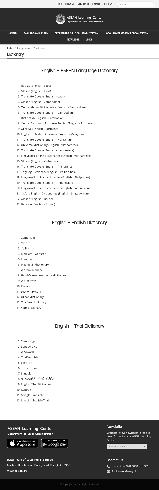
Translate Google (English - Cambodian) (47, 112)
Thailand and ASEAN (36, 33)
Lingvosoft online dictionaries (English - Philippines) (55, 177)
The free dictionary (33, 302)
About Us (69, 4)
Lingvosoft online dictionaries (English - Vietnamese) (56, 156)
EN (111, 4)
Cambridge (28, 237)
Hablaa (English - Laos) (36, 85)
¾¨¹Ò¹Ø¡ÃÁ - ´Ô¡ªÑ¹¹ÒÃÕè (37, 379)
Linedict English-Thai (35, 400)
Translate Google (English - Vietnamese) (47, 150)
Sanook (26, 373)
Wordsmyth (29, 281)
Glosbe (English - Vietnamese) (40, 161)
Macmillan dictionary (35, 264)
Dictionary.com (31, 291)
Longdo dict (29, 346)
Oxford (25, 243)
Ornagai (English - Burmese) (39, 129)
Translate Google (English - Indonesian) (47, 182)
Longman (27, 259)
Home (59, 4)
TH (105, 4)
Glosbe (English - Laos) (36, 91)
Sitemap (96, 4)
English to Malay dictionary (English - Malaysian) (52, 134)
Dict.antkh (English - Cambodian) (42, 118)
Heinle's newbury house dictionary (44, 275)
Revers (25, 286)
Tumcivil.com (30, 368)
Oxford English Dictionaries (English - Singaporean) (55, 193)
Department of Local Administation (76, 33)
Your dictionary (31, 308)
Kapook (26, 389)
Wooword (27, 352)
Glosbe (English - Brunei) (37, 199)
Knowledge (72, 40)
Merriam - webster (33, 254)
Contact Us (83, 4)
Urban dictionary (32, 297)
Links (89, 40)
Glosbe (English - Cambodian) (40, 102)
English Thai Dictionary (36, 384)
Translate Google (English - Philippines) (47, 166)
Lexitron (26, 362)
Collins (25, 248)
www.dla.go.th (17, 471)
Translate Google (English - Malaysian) (46, 139)
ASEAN (13, 33)
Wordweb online (32, 270)
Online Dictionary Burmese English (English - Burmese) (57, 123)
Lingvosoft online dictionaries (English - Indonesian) (55, 188)
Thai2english (29, 357)
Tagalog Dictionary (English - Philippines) (48, 172)
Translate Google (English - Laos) (43, 96)
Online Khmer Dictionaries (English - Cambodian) (53, 107)
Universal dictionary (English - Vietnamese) (49, 145)
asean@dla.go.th (127, 471)
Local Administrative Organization (126, 33)
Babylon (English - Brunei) (38, 204)
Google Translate (32, 395)
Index (10, 48)
